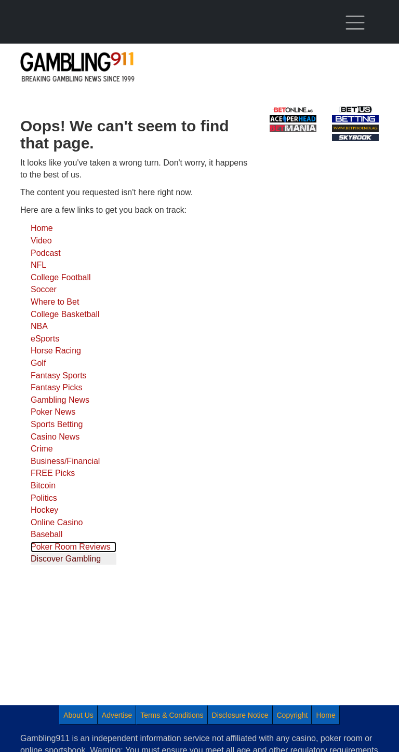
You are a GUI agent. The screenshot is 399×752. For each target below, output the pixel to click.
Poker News (53, 411)
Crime (42, 448)
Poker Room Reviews (71, 546)
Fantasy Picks (57, 387)
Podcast (46, 253)
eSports (45, 338)
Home (42, 228)
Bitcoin (43, 485)
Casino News (55, 436)
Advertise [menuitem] (117, 715)
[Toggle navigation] (355, 23)
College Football (61, 277)
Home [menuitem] (325, 715)
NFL (38, 265)
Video (41, 240)
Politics (44, 498)
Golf (38, 363)
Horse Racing (56, 350)
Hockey (44, 509)
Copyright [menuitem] (292, 715)
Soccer (44, 289)
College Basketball (65, 314)
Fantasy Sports (59, 375)
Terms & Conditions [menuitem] (171, 715)
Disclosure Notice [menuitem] (240, 715)
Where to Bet (55, 301)
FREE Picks (53, 473)
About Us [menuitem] (78, 715)
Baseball (46, 534)
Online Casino (57, 522)
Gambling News (60, 399)
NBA (39, 326)
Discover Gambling (66, 558)
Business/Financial (65, 461)
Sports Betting (57, 424)
